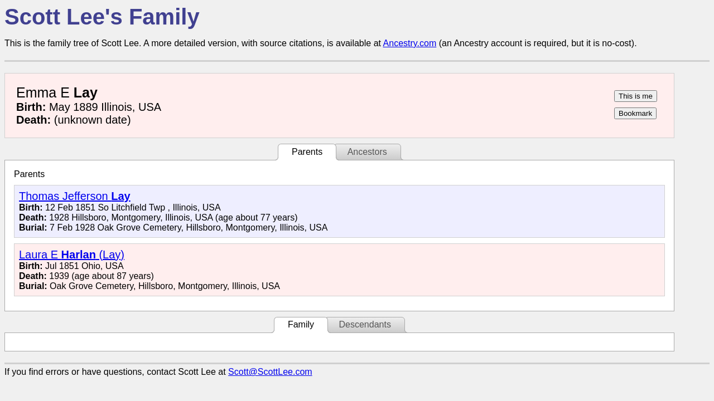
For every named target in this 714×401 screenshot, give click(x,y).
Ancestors (367, 152)
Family (301, 324)
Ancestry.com (410, 43)
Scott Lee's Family (102, 16)
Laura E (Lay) (71, 254)
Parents (307, 152)
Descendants (364, 324)
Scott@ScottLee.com (270, 371)
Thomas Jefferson (75, 196)
